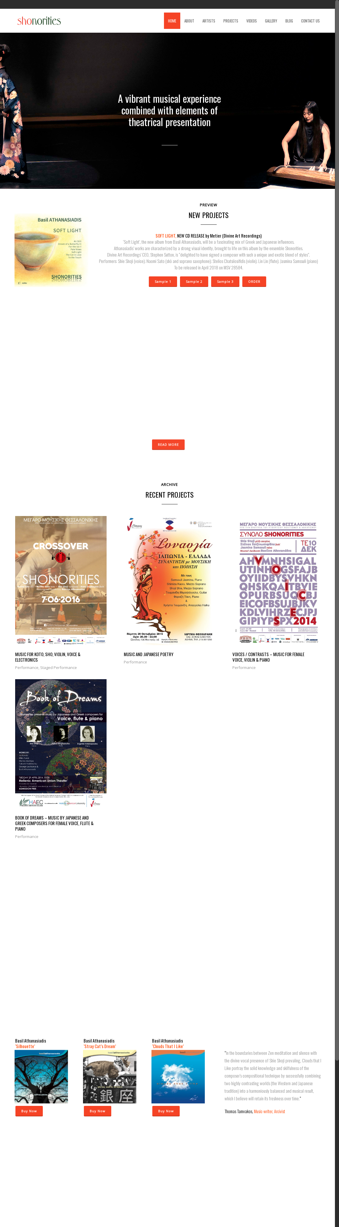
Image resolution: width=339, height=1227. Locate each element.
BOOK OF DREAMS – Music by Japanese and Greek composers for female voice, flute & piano (279, 632)
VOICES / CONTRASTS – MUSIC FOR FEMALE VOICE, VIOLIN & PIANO (202, 629)
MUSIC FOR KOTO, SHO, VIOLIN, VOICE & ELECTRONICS (46, 629)
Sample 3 (225, 281)
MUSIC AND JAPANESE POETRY (118, 626)
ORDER (254, 281)
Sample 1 (162, 281)
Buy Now (29, 918)
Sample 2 (194, 281)
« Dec (109, 1189)
